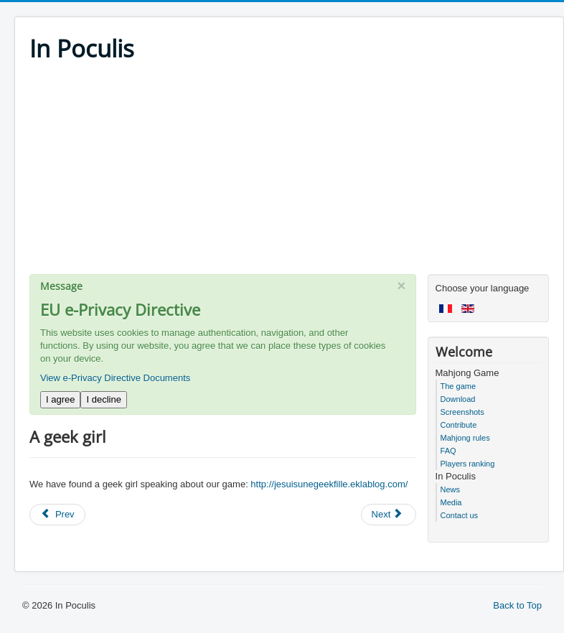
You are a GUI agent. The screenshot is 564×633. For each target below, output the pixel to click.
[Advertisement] (289, 173)
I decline (103, 399)
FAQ (448, 450)
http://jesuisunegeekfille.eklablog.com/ (329, 484)
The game (458, 386)
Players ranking (468, 463)
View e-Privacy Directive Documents (115, 377)
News (451, 489)
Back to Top (517, 605)
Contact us (460, 515)
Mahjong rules (465, 437)
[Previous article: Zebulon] (57, 514)
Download (458, 399)
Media (451, 502)
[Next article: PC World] (389, 514)
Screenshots (462, 412)
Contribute (459, 425)
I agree (60, 399)
